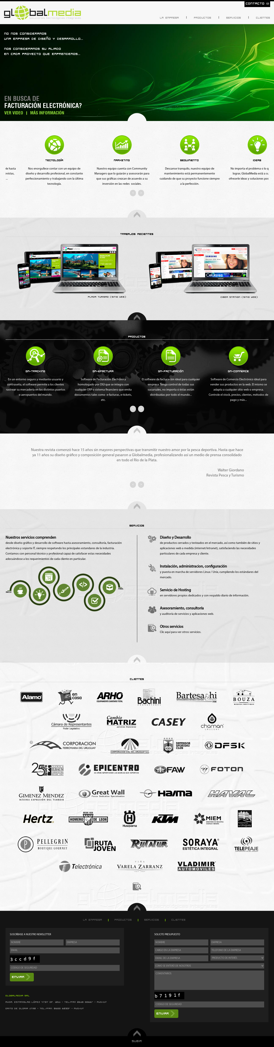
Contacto (257, 3)
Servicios (233, 17)
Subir (137, 1041)
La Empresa (169, 17)
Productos (202, 17)
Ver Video (13, 113)
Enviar (18, 977)
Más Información (47, 113)
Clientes (263, 17)
